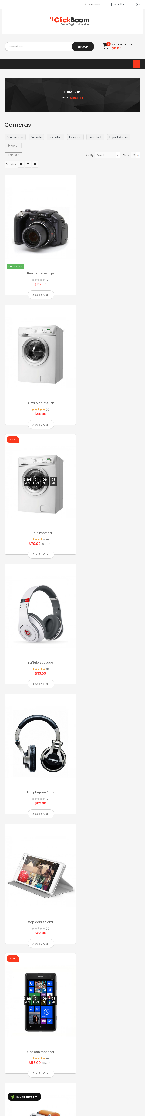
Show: (126, 155)
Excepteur (75, 137)
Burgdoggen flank (37, 506)
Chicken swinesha (37, 747)
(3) (44, 754)
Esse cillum (55, 137)
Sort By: (89, 155)
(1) (44, 391)
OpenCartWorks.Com (73, 1099)
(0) (44, 270)
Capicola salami (108, 506)
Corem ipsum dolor (37, 868)
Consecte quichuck (108, 747)
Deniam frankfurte (37, 989)
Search (83, 46)
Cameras (76, 98)
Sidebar (13, 155)
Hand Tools (95, 137)
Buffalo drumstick (108, 264)
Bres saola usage (37, 264)
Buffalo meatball (37, 385)
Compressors (15, 137)
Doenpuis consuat (108, 989)
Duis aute (36, 137)
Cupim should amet (108, 868)
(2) (115, 270)
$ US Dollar (119, 4)
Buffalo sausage (107, 385)
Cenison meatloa (37, 627)
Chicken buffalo (108, 627)
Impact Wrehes (118, 137)
